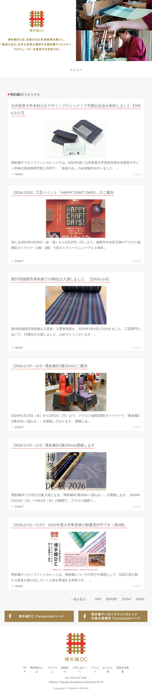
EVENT (126, 599)
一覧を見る (78, 599)
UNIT (98, 599)
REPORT (111, 599)
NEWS (140, 599)
